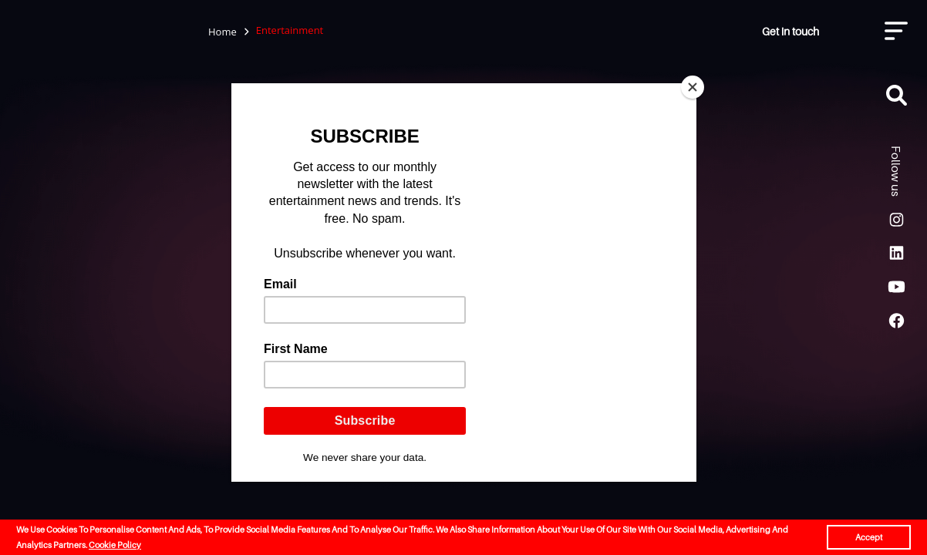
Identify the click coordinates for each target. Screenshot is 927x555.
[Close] (692, 87)
